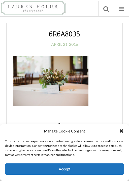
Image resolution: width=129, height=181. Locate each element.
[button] (121, 130)
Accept (64, 169)
